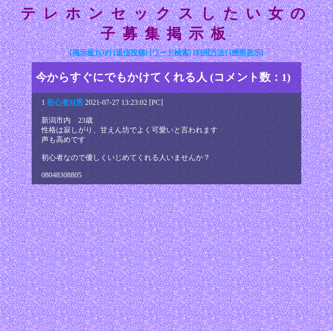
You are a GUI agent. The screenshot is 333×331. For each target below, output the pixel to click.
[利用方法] (210, 53)
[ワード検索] (170, 53)
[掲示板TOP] (91, 53)
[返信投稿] (130, 53)
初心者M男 (65, 102)
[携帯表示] (246, 53)
